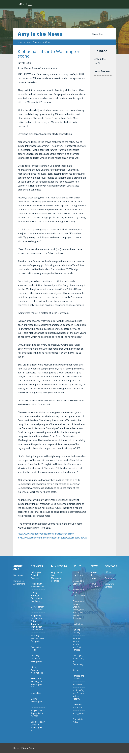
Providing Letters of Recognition (36, 658)
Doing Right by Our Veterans (37, 608)
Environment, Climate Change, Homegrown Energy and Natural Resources (79, 609)
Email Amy (109, 578)
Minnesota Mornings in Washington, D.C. (36, 683)
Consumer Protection (77, 706)
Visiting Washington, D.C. (36, 701)
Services (37, 566)
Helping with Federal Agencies (36, 575)
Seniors (76, 670)
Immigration (78, 713)
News (29, 42)
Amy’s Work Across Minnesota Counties (56, 576)
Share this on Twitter (110, 34)
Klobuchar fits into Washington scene (49, 53)
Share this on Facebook (106, 34)
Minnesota (59, 566)
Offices (108, 572)
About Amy (18, 567)
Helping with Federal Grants (37, 585)
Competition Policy (78, 720)
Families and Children (78, 677)
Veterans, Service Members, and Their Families (77, 644)
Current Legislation (78, 573)
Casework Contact (109, 585)
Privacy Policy (27, 748)
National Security (77, 631)
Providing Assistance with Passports (38, 638)
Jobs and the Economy (78, 582)
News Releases (102, 71)
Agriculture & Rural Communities (79, 592)
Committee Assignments (19, 582)
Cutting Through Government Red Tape (36, 596)
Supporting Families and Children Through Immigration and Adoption (37, 622)
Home (20, 42)
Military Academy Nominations (37, 670)
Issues (77, 566)
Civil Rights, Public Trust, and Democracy (78, 659)
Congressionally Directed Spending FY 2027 (38, 726)
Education (77, 684)
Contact (111, 566)
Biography (18, 575)
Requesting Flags (36, 648)
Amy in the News (40, 34)
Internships (36, 693)
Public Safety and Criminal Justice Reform (78, 694)
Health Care (78, 624)
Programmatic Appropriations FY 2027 (37, 713)
